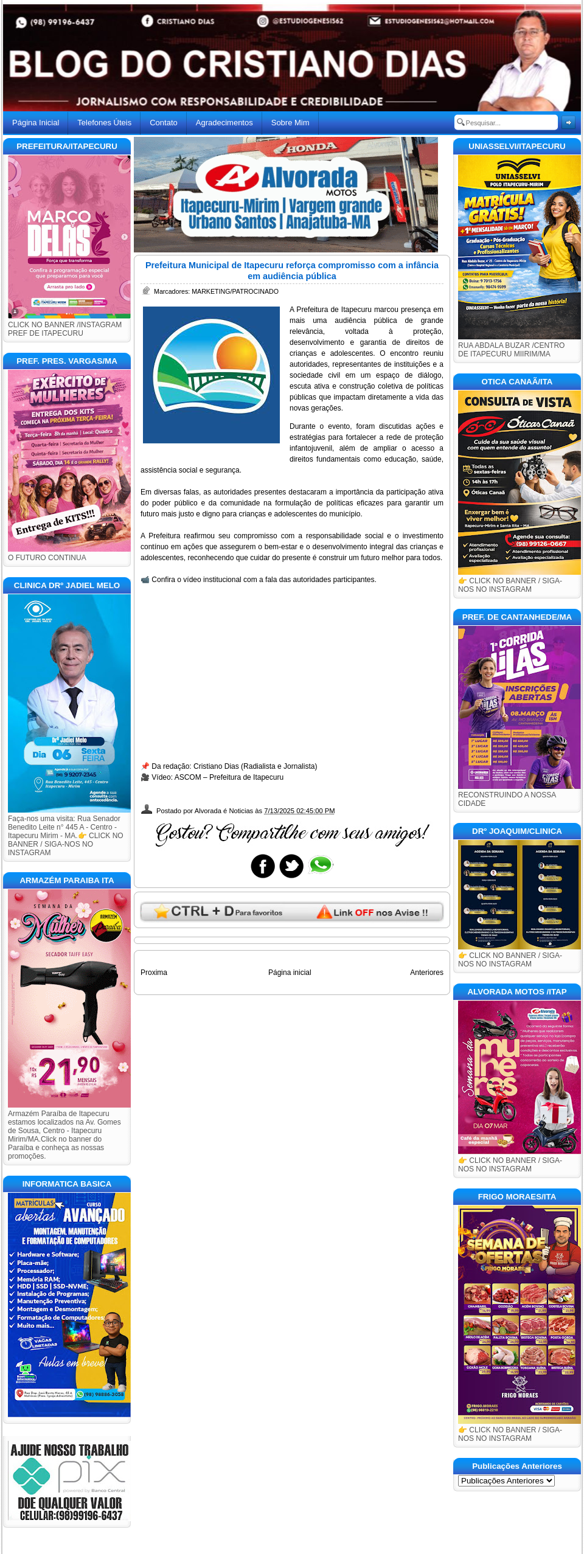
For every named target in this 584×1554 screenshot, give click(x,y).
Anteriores (426, 972)
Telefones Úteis (104, 122)
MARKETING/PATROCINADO (235, 291)
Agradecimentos (224, 122)
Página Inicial (35, 122)
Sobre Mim (290, 122)
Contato (164, 122)
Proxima (154, 972)
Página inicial (289, 972)
